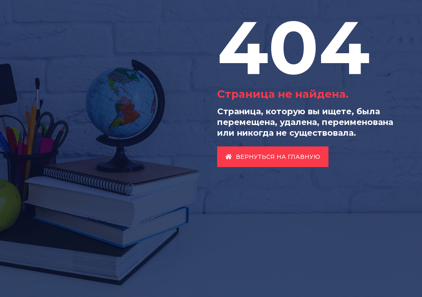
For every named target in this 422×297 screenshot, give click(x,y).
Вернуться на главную (272, 156)
